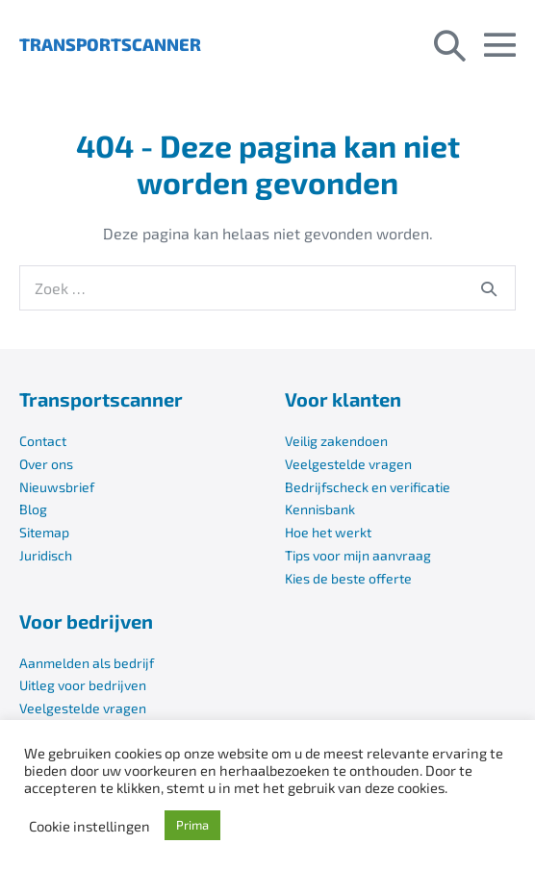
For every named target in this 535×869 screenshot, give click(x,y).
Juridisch (45, 555)
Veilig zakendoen (336, 441)
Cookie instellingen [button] (89, 825)
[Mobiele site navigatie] (500, 45)
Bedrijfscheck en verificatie (367, 487)
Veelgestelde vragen (348, 464)
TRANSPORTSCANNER (110, 44)
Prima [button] (192, 824)
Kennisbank (320, 509)
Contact (42, 441)
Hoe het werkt (328, 532)
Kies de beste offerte (348, 578)
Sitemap (44, 532)
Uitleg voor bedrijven (82, 685)
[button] (450, 44)
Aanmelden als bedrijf (86, 663)
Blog (33, 509)
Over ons (46, 464)
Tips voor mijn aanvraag (358, 555)
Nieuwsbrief (56, 487)
